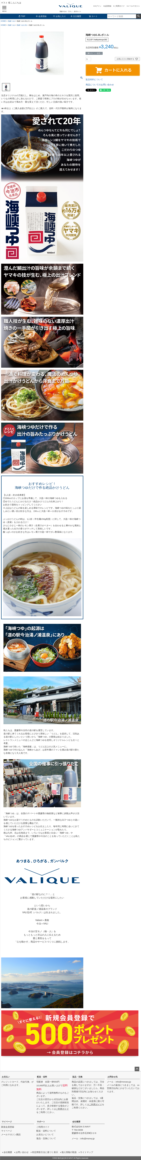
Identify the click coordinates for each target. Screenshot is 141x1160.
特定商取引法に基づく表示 (45, 1152)
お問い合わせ (22, 1152)
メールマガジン (134, 6)
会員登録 (107, 6)
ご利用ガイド (119, 6)
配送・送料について (46, 1131)
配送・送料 (42, 1077)
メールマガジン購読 (11, 1134)
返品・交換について (46, 1138)
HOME (3, 21)
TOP (21, 16)
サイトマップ (86, 1152)
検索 (138, 16)
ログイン (97, 6)
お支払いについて (45, 1134)
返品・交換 (77, 1077)
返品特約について (94, 79)
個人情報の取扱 (69, 1152)
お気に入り (59, 16)
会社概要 (76, 1121)
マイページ (7, 1121)
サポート (41, 1121)
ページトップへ (137, 1069)
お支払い (6, 1077)
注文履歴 (75, 16)
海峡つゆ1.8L (22, 25)
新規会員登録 (7, 1127)
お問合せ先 (113, 1077)
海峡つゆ (11, 21)
